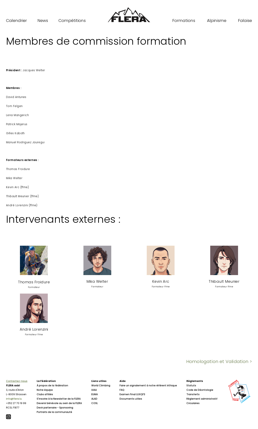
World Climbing (100, 385)
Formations (183, 20)
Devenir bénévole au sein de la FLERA (59, 403)
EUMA (94, 394)
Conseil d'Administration (52, 416)
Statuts (191, 385)
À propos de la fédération (52, 385)
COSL (94, 403)
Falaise (245, 20)
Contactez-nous (16, 381)
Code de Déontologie (199, 390)
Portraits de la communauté (54, 412)
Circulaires (193, 403)
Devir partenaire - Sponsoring (55, 407)
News (42, 20)
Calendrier (16, 20)
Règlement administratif (201, 398)
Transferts (193, 394)
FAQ (122, 390)
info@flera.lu (14, 398)
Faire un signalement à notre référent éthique (148, 385)
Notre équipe (45, 390)
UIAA (94, 390)
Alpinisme (216, 20)
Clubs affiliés (45, 394)
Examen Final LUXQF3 (132, 394)
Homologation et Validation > (219, 361)
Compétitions (72, 20)
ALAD (94, 398)
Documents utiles (131, 398)
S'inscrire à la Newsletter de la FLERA (59, 398)
